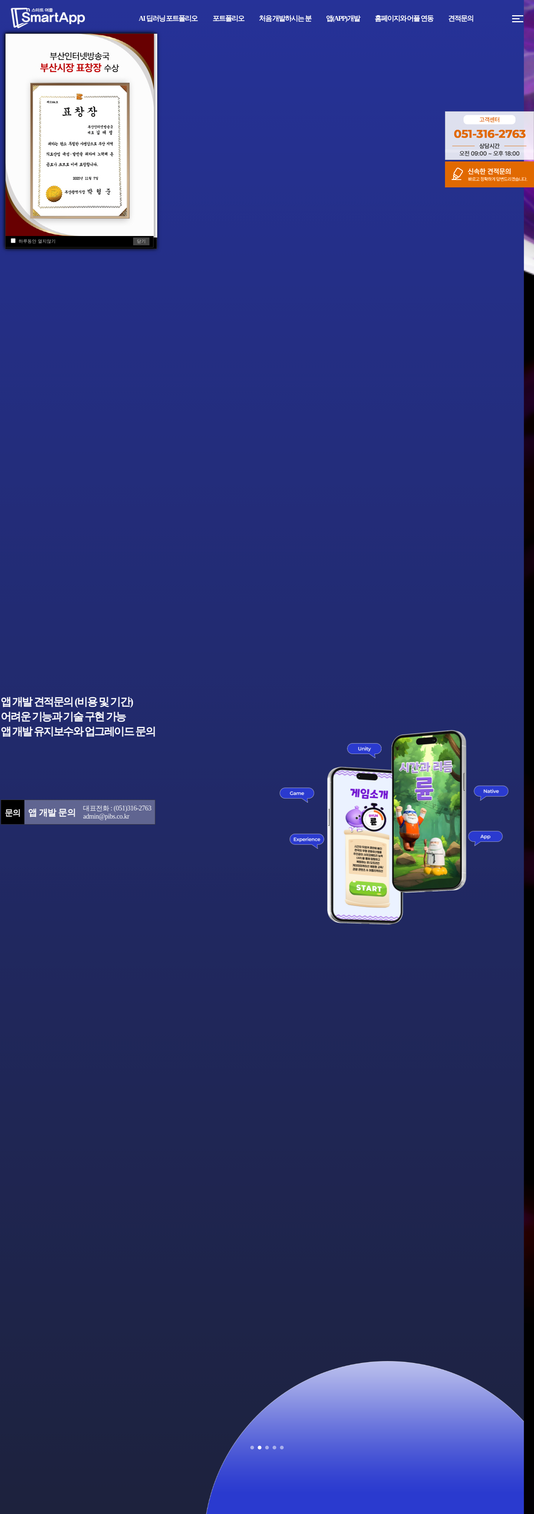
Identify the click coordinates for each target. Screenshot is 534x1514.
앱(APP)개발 (343, 18)
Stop (530, 1447)
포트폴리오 (228, 18)
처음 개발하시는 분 (285, 18)
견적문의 (460, 18)
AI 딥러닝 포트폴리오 (168, 18)
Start (525, 1447)
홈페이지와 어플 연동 (404, 18)
